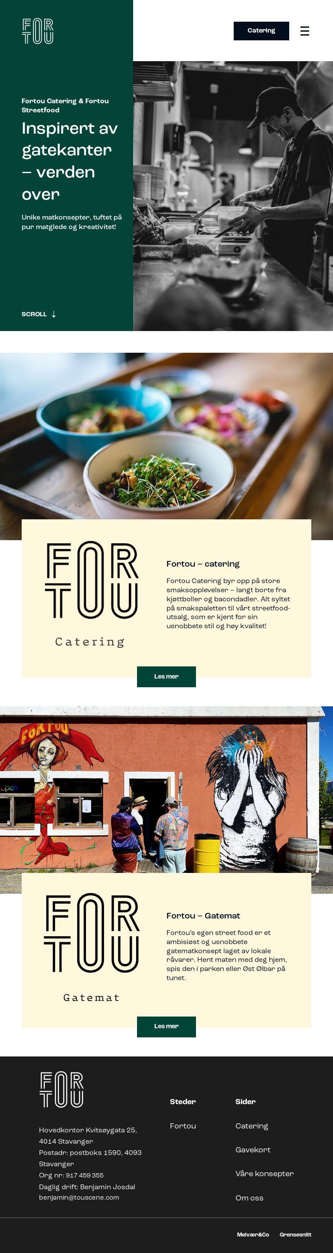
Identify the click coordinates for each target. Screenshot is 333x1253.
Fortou (183, 1126)
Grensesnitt (295, 1235)
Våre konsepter (264, 1174)
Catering (261, 31)
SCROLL (39, 314)
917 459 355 (85, 1176)
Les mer (166, 677)
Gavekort (253, 1150)
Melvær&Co (253, 1235)
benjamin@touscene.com (79, 1198)
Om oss (249, 1198)
